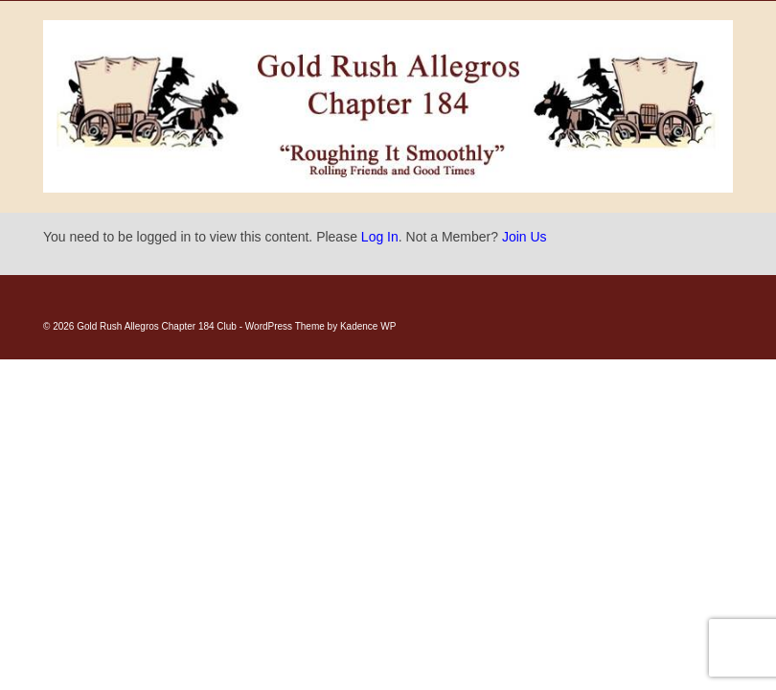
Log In (380, 236)
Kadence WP (368, 326)
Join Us (524, 236)
